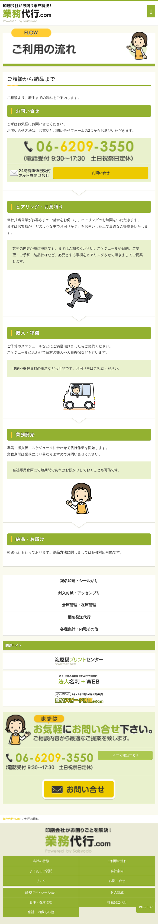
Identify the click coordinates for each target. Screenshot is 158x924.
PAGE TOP (146, 907)
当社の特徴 (41, 861)
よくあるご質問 (41, 871)
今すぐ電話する (125, 755)
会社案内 (117, 871)
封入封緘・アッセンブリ (79, 593)
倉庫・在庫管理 (41, 902)
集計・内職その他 (41, 912)
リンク (41, 880)
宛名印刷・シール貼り (79, 581)
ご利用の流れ (117, 861)
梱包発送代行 (79, 617)
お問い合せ (100, 173)
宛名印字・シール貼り (41, 892)
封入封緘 (117, 892)
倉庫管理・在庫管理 (79, 605)
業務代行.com (11, 818)
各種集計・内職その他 (79, 629)
